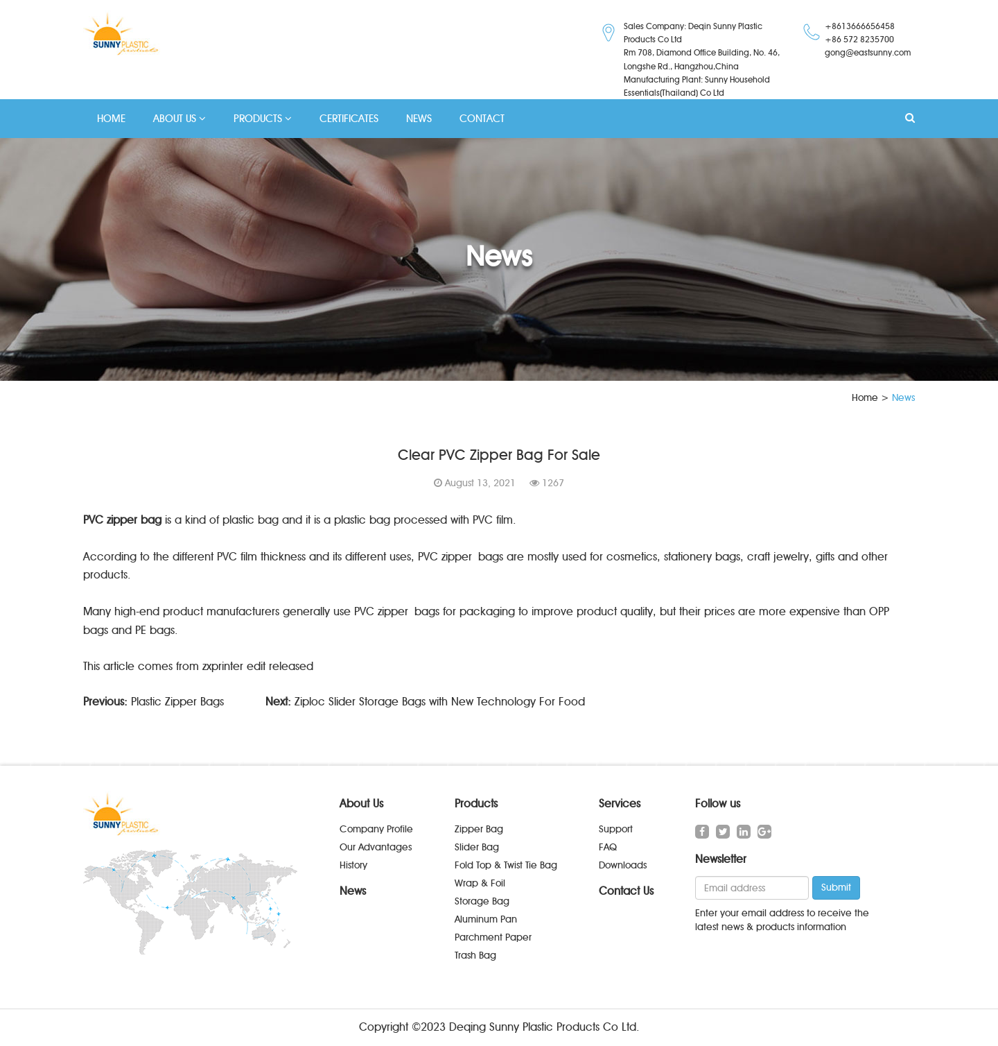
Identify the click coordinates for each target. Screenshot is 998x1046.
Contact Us (626, 891)
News (353, 891)
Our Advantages (376, 847)
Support (616, 829)
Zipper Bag (479, 829)
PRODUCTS (263, 118)
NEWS (419, 118)
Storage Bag (482, 901)
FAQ (608, 847)
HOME (111, 118)
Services (619, 803)
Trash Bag (475, 955)
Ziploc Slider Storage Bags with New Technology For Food (440, 701)
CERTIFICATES (348, 118)
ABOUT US (179, 118)
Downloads (623, 865)
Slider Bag (477, 847)
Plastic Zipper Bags (177, 701)
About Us (361, 803)
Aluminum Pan (486, 919)
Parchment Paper (493, 937)
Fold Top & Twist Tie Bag (506, 865)
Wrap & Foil (480, 883)
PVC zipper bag (122, 519)
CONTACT (482, 118)
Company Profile (376, 829)
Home (865, 398)
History (353, 865)
